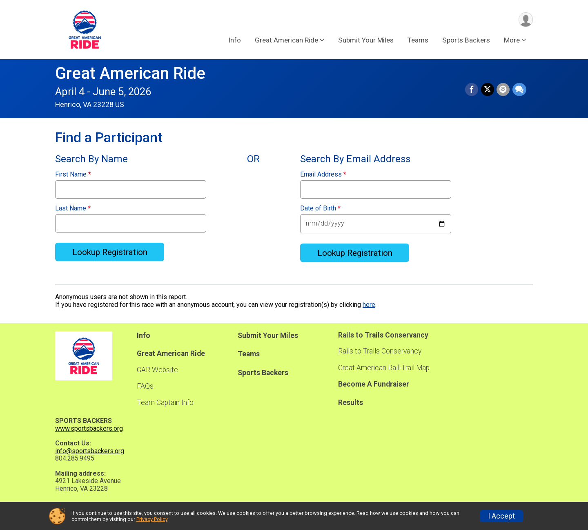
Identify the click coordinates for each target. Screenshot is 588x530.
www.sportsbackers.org (89, 428)
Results (350, 402)
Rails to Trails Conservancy (379, 351)
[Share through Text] (519, 89)
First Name (73, 174)
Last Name (73, 208)
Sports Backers (466, 40)
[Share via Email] (503, 89)
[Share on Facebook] (472, 89)
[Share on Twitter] (487, 89)
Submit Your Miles (366, 40)
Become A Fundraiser (373, 384)
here (369, 305)
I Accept (501, 516)
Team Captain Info (165, 402)
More (512, 40)
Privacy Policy (151, 519)
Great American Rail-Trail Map (384, 368)
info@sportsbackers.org (89, 451)
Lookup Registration (109, 252)
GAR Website (157, 370)
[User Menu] (525, 19)
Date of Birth (320, 208)
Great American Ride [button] (286, 40)
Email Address (323, 174)
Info (234, 40)
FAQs (145, 386)
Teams (418, 40)
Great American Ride (130, 73)
